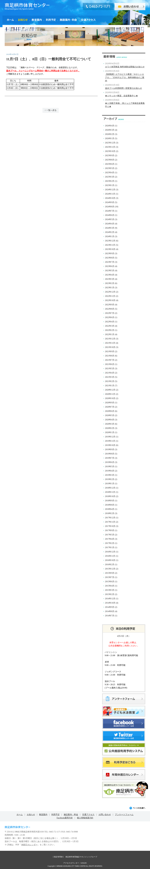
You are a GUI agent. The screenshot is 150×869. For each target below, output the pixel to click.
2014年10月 (110, 603)
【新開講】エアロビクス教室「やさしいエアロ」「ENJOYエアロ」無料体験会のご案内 (124, 77)
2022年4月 (109, 322)
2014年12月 (110, 599)
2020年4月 (109, 420)
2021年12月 (110, 339)
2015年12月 (110, 569)
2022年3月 (109, 326)
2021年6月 (109, 364)
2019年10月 (110, 445)
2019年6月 (109, 462)
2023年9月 (109, 253)
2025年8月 (109, 160)
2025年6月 (109, 164)
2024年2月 (109, 232)
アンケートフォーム (124, 814)
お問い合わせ (105, 814)
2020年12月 (110, 390)
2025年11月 (110, 147)
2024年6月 (109, 215)
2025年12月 (110, 143)
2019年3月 (109, 475)
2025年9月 (109, 155)
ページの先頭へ (137, 808)
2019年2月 (109, 479)
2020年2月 (109, 428)
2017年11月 (110, 522)
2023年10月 (110, 249)
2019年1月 (109, 483)
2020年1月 (109, 432)
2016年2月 (109, 564)
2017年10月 (110, 526)
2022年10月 (110, 300)
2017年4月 (109, 539)
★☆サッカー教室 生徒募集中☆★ (121, 96)
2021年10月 (110, 347)
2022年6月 (109, 317)
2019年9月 (109, 449)
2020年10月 (110, 398)
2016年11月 (110, 556)
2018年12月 (110, 488)
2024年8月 (109, 207)
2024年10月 (110, 198)
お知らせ (31, 814)
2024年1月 (109, 236)
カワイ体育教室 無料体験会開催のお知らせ (125, 67)
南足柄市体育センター (27, 6)
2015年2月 (109, 594)
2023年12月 (110, 241)
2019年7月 (109, 458)
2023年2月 (109, 283)
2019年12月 (110, 437)
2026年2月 (109, 134)
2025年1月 (109, 185)
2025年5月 (109, 168)
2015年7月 (109, 577)
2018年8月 (109, 505)
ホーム (20, 814)
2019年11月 (110, 441)
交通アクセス (88, 814)
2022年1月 (109, 334)
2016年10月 (110, 560)
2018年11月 (110, 492)
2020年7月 (109, 407)
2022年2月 (109, 330)
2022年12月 (110, 292)
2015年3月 (109, 590)
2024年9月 (109, 202)
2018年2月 (109, 513)
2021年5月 (109, 368)
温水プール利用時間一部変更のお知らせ (123, 88)
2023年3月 (109, 279)
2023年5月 (109, 270)
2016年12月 (110, 552)
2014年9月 (109, 607)
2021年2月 (109, 381)
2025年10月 (110, 151)
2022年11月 (110, 296)
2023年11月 (110, 245)
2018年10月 (110, 496)
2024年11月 (110, 194)
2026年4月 (109, 126)
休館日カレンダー (29, 845)
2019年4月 (109, 471)
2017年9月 (109, 530)
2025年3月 (109, 177)
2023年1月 (109, 287)
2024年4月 (109, 224)
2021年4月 (109, 373)
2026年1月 (109, 138)
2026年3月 (109, 130)
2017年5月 (109, 535)
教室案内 (43, 814)
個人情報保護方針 (85, 818)
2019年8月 (109, 454)
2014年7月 (109, 616)
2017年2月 (109, 543)
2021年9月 (109, 351)
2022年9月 (109, 305)
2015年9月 (109, 573)
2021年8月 (109, 356)
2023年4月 (109, 275)
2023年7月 (109, 262)
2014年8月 (109, 611)
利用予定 (55, 814)
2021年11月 (110, 343)
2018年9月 (109, 501)
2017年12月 (110, 518)
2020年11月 (110, 394)
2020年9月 (109, 403)
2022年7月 (109, 313)
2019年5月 (109, 466)
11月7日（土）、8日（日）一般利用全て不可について (48, 59)
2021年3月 (109, 377)
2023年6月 (109, 266)
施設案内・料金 (71, 814)
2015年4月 (109, 586)
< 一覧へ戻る (51, 110)
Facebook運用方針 (65, 818)
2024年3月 (109, 228)
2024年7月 (109, 211)
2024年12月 (110, 189)
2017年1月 (109, 547)
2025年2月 (109, 181)
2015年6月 (109, 581)
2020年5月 (109, 415)
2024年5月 (109, 219)
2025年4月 (109, 172)
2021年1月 (109, 385)
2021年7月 (109, 360)
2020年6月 (109, 411)
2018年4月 (109, 509)
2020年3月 (109, 424)
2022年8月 (109, 309)
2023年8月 (109, 258)
